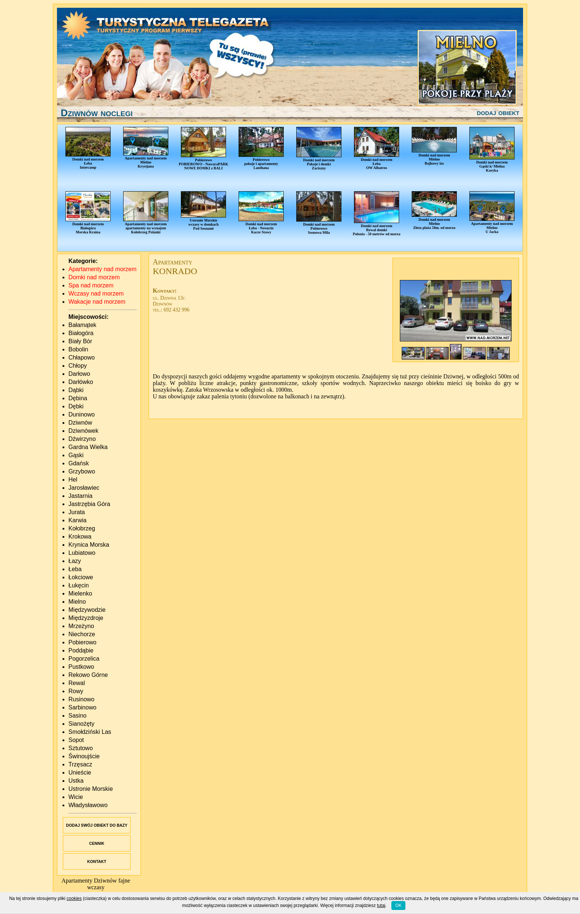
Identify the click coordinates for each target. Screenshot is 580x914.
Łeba (75, 569)
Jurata (76, 512)
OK (398, 905)
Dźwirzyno (82, 439)
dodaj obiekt (498, 112)
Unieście (79, 772)
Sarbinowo (82, 707)
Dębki (76, 406)
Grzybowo (81, 471)
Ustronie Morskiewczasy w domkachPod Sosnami (203, 210)
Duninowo (81, 414)
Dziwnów (80, 422)
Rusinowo (81, 699)
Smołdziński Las (89, 732)
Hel (72, 479)
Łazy (74, 561)
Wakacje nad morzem (96, 302)
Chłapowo (81, 357)
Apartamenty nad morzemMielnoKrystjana (145, 147)
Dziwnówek (83, 431)
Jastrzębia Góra (89, 504)
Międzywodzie (86, 610)
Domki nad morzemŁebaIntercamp (88, 148)
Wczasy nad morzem (96, 293)
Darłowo (79, 374)
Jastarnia (80, 496)
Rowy (75, 691)
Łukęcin (78, 585)
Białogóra (81, 333)
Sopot (76, 740)
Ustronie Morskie (90, 789)
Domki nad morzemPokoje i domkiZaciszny (318, 148)
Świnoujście (84, 756)
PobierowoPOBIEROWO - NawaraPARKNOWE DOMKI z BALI (203, 148)
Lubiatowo (81, 553)
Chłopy (77, 365)
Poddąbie (81, 650)
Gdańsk (78, 463)
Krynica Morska (88, 545)
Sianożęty (81, 724)
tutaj (381, 905)
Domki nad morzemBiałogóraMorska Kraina (88, 212)
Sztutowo (80, 748)
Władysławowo (88, 805)
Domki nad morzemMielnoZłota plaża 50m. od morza (434, 210)
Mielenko (80, 593)
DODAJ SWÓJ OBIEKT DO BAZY (97, 825)
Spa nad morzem (91, 285)
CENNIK (96, 843)
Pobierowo (82, 642)
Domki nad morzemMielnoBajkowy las (434, 146)
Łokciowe (80, 577)
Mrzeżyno (81, 626)
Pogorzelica (84, 658)
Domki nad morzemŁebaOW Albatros (376, 148)
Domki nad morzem (94, 277)
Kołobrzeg (81, 528)
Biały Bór (80, 341)
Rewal (76, 683)
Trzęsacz (80, 764)
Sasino (77, 715)
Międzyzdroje (85, 618)
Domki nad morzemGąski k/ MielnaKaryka (492, 149)
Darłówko (80, 382)
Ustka (76, 781)
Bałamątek (82, 325)
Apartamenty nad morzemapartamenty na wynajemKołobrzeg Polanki (145, 212)
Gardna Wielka (88, 447)
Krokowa (79, 536)
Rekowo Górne (88, 675)
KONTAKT (96, 861)
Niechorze (81, 634)
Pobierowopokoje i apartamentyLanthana (261, 148)
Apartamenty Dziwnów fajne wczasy (95, 883)
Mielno (77, 601)
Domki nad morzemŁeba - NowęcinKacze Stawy (261, 212)
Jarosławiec (84, 488)
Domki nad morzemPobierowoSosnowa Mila (318, 213)
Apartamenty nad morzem (102, 269)
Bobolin (78, 349)
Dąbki (76, 390)
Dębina (77, 398)
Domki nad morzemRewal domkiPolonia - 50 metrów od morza (377, 213)
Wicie (75, 797)
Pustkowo (81, 667)
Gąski (76, 455)
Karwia (77, 520)
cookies (74, 898)
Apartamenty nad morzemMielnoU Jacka (492, 212)
